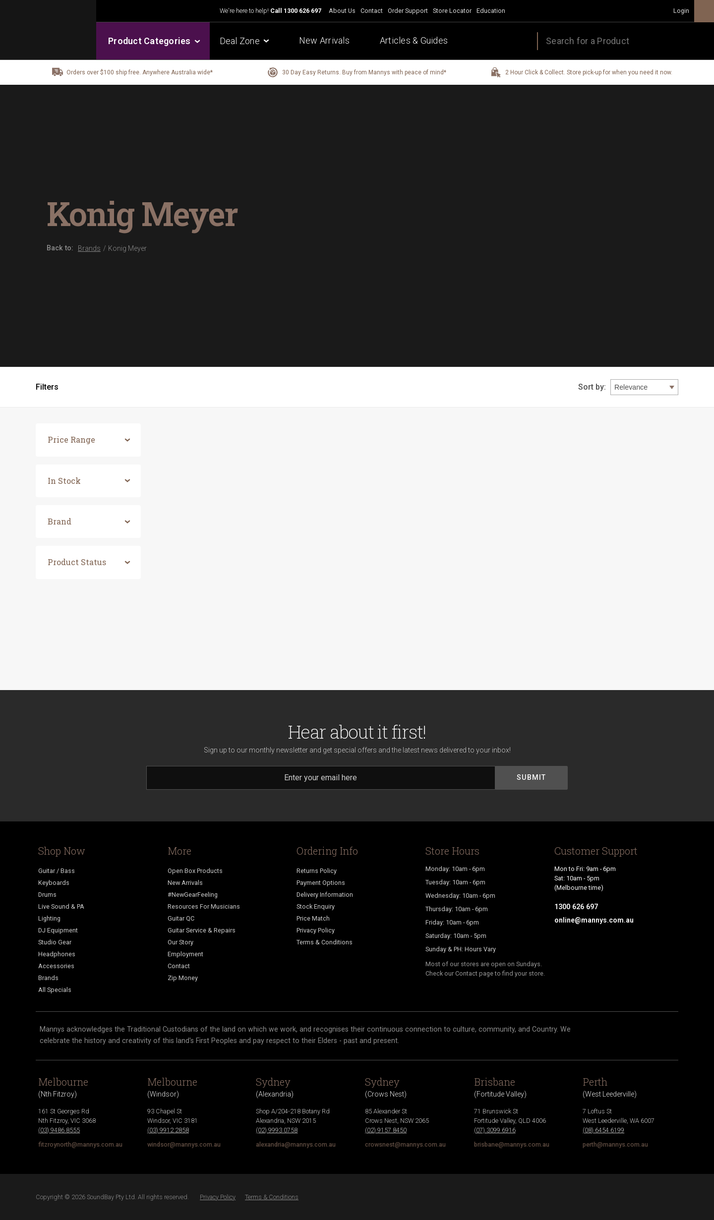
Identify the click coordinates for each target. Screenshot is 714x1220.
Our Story (180, 942)
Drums (47, 894)
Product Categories (153, 41)
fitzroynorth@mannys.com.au (80, 1144)
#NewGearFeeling (193, 894)
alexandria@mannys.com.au (296, 1144)
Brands (48, 978)
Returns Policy (317, 870)
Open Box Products (195, 870)
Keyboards (53, 882)
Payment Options (321, 882)
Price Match (313, 918)
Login (681, 10)
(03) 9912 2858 (168, 1130)
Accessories (56, 966)
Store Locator (452, 10)
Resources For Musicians (204, 906)
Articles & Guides (414, 40)
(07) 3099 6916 (495, 1130)
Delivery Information (325, 894)
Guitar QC (181, 918)
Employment (185, 954)
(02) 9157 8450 (386, 1130)
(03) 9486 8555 (59, 1130)
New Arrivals (324, 40)
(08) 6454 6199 (603, 1130)
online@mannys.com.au (594, 920)
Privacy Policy (316, 930)
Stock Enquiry (316, 906)
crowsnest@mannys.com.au (405, 1144)
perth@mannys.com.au (615, 1144)
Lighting (49, 918)
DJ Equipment (58, 930)
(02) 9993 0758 (277, 1130)
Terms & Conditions (325, 942)
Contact (371, 10)
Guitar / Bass (56, 870)
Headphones (56, 954)
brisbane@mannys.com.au (511, 1144)
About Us (342, 10)
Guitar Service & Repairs (202, 930)
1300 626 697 (302, 10)
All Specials (54, 989)
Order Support (408, 10)
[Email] (320, 778)
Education (490, 10)
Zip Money (183, 978)
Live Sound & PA (61, 906)
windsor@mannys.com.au (184, 1144)
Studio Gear (54, 942)
